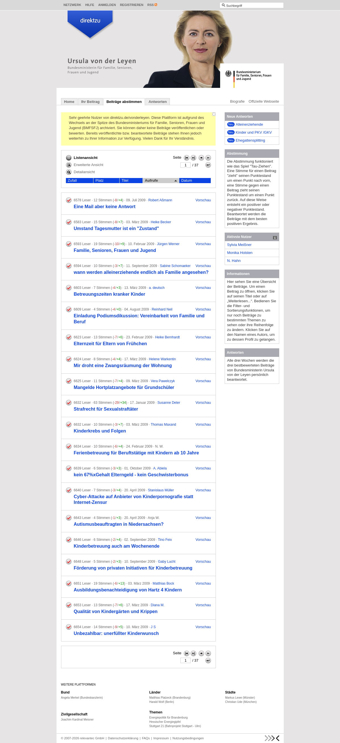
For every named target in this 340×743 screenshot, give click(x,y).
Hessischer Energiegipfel (165, 721)
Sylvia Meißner (239, 245)
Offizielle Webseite (264, 101)
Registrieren (131, 5)
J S (153, 627)
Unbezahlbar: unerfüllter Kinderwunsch (116, 633)
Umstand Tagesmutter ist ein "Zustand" (116, 228)
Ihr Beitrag (90, 102)
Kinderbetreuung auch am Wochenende (117, 546)
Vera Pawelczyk (163, 381)
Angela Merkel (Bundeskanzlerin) (82, 697)
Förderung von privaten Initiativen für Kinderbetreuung (133, 568)
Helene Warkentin (162, 359)
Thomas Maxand (163, 425)
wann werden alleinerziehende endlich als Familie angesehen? (141, 272)
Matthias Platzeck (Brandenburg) (170, 697)
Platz (99, 180)
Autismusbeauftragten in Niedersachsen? (119, 524)
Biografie (237, 101)
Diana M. (157, 605)
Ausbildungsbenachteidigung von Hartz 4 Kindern (128, 589)
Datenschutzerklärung (123, 738)
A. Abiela (160, 468)
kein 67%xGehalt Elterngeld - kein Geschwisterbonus (131, 474)
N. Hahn (234, 260)
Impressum (161, 738)
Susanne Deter (168, 403)
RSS (150, 5)
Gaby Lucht (166, 562)
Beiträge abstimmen (124, 102)
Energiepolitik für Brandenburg (168, 717)
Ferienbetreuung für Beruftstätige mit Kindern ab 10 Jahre (136, 452)
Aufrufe (161, 180)
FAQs (146, 738)
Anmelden (107, 5)
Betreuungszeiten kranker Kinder (109, 294)
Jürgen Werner (168, 244)
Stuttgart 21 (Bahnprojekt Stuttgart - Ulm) (175, 726)
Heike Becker (161, 222)
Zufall (72, 180)
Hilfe (89, 5)
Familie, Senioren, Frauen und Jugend (115, 250)
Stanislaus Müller (161, 490)
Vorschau (203, 200)
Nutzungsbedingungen (188, 738)
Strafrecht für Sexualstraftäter (106, 409)
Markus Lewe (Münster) (240, 697)
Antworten (158, 102)
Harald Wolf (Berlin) (161, 701)
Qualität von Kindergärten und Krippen (116, 611)
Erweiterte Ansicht (84, 165)
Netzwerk (72, 5)
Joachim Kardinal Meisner (77, 719)
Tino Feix (165, 540)
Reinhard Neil (162, 309)
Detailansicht (80, 172)
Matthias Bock (163, 583)
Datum (186, 180)
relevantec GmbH (92, 738)
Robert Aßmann (160, 200)
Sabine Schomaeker (175, 266)
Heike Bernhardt (167, 337)
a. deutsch (156, 288)
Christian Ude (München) (241, 701)
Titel (125, 180)
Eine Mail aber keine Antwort (104, 206)
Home (69, 102)
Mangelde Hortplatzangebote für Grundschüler (124, 387)
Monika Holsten (240, 253)
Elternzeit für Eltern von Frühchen (110, 343)
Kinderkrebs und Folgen (100, 431)
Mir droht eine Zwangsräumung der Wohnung (123, 365)
